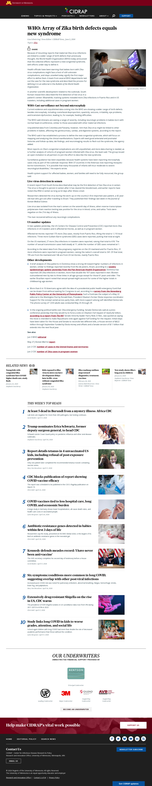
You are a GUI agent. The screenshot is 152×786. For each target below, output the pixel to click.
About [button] (103, 16)
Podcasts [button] (67, 16)
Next (33, 365)
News (26, 16)
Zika (36, 43)
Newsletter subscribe (131, 749)
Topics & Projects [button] (44, 16)
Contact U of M (40, 778)
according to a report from (47, 315)
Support (126, 16)
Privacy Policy (54, 778)
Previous (30, 365)
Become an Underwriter (76, 709)
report (52, 342)
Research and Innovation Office (18, 778)
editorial (42, 337)
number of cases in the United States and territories (62, 346)
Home (9, 739)
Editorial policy (26, 739)
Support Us (133, 725)
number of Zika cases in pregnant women (57, 351)
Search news (48, 739)
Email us (13, 761)
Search (114, 16)
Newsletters (87, 16)
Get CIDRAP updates (129, 783)
